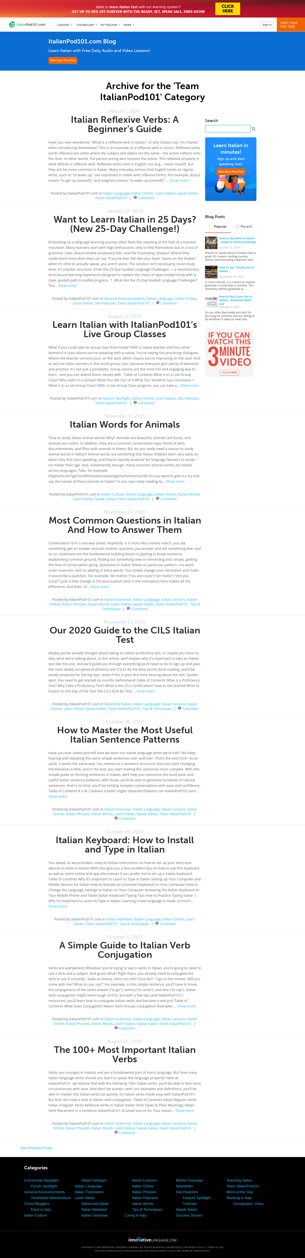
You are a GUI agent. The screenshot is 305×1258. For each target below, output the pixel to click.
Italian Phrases (74, 604)
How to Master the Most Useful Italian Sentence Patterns (125, 735)
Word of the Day (239, 1192)
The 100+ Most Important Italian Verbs (125, 1054)
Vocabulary (85, 25)
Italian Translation (89, 1192)
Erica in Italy (41, 1209)
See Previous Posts (36, 1148)
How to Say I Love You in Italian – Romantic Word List (235, 300)
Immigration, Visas (248, 1204)
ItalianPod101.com (176, 1247)
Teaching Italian (239, 1180)
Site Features (105, 303)
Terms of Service (192, 1251)
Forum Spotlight (44, 1186)
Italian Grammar (117, 599)
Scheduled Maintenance (51, 1198)
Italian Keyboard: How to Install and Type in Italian (125, 844)
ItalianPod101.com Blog (82, 41)
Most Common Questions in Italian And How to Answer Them (125, 525)
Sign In (267, 24)
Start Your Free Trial (62, 60)
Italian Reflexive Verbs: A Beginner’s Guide (125, 124)
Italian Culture (112, 494)
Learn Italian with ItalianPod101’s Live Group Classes (124, 329)
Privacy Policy (196, 1247)
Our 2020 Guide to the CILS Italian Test (125, 635)
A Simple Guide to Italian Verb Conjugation (124, 950)
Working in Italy (239, 1198)
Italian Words (189, 494)
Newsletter (184, 1186)
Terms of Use (215, 1247)
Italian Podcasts (145, 1198)
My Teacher (109, 25)
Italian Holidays (94, 1180)
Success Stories (189, 1215)
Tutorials (190, 1204)
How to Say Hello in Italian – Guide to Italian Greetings (237, 240)
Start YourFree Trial (291, 24)
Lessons (63, 25)
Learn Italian (165, 193)
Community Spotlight (41, 1180)
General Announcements (124, 298)
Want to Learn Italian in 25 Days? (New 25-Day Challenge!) (124, 224)
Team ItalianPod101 (111, 198)
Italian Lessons (173, 599)
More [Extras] (127, 25)
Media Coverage (189, 1180)
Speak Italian (187, 193)
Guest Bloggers (37, 1204)
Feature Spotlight (116, 398)
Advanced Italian (117, 704)
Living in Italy (136, 1215)
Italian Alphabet (119, 919)
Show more (179, 180)
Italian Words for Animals (125, 424)
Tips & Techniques (157, 708)
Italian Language (116, 193)
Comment (146, 197)
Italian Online (142, 193)
